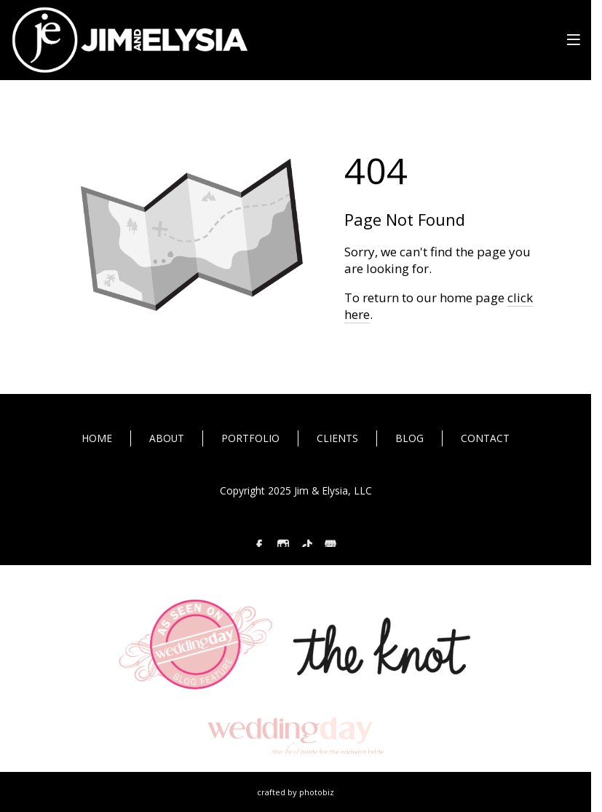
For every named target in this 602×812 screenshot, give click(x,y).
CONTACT (485, 438)
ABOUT (166, 438)
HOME (97, 438)
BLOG (409, 438)
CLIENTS (337, 438)
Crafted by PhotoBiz (295, 792)
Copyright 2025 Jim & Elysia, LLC (296, 490)
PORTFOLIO (250, 438)
